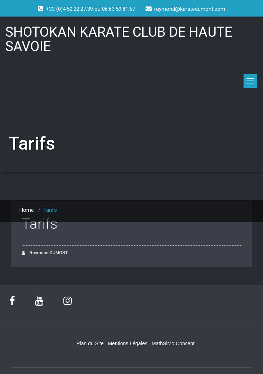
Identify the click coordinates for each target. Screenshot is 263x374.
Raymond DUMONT (45, 253)
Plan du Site (90, 343)
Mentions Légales (127, 343)
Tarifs (40, 223)
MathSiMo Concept (173, 343)
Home (26, 210)
